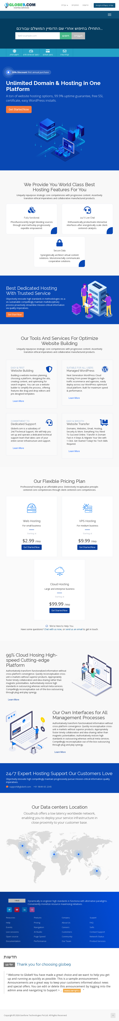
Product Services (98, 941)
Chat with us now (53, 629)
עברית (64, 5)
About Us (66, 922)
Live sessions (12, 931)
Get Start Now (15, 314)
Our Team (66, 941)
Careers (65, 927)
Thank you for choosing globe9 (44, 964)
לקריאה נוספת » (71, 990)
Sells (92, 927)
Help (8, 922)
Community (67, 936)
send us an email (74, 629)
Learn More (18, 401)
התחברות (75, 5)
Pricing (37, 922)
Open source (12, 936)
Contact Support (97, 931)
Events (9, 927)
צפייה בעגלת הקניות (104, 5)
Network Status (97, 936)
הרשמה (85, 5)
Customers (67, 931)
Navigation (39, 927)
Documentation (13, 941)
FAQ (91, 922)
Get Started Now (19, 109)
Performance (40, 941)
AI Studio (38, 931)
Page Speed (39, 936)
